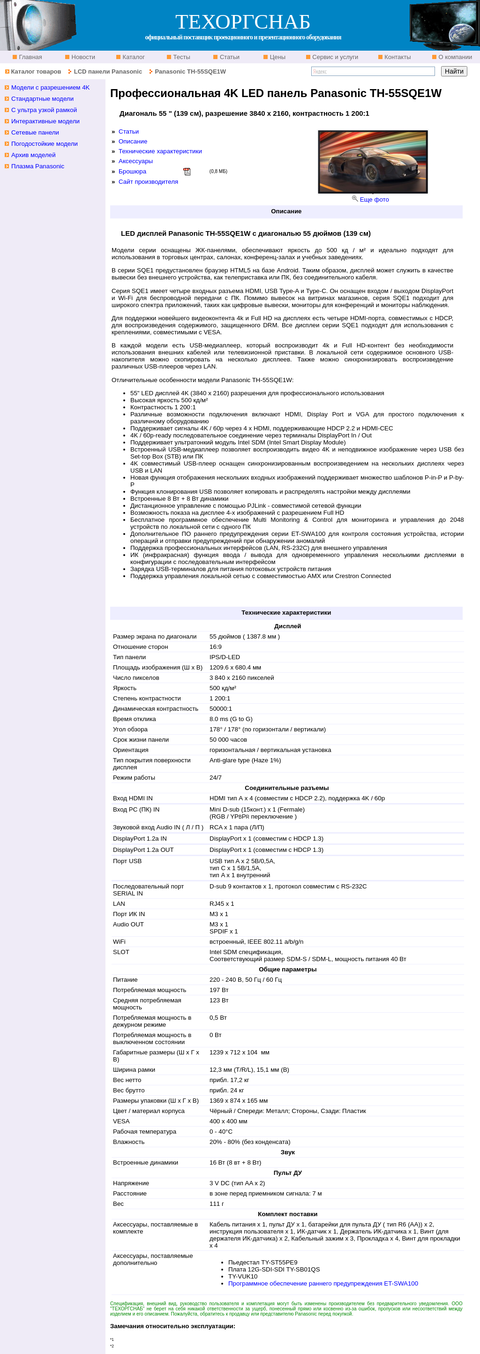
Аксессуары (136, 161)
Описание (133, 141)
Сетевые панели (35, 132)
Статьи (229, 56)
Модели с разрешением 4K (50, 87)
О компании (454, 56)
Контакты (397, 56)
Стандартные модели (42, 98)
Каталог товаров (36, 71)
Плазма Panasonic (37, 166)
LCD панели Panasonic (108, 71)
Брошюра (132, 171)
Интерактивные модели (45, 121)
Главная (29, 56)
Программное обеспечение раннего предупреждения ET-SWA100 (323, 1283)
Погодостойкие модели (44, 143)
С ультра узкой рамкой (44, 109)
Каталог (133, 56)
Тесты (181, 56)
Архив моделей (33, 154)
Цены (276, 56)
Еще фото (374, 199)
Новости (82, 56)
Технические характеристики (160, 151)
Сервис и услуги (335, 56)
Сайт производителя (148, 181)
